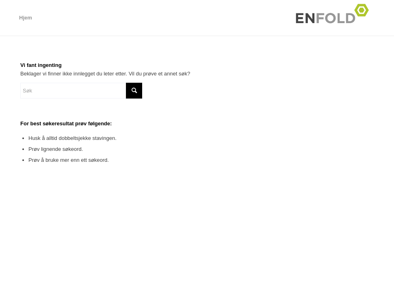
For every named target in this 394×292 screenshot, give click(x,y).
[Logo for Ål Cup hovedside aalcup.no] (335, 18)
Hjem (25, 18)
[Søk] (81, 91)
